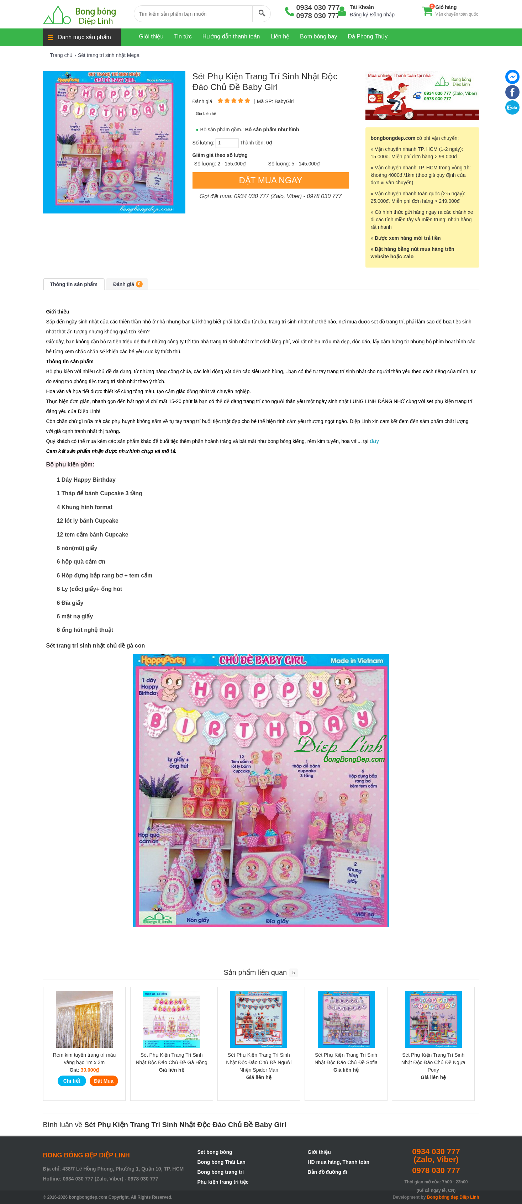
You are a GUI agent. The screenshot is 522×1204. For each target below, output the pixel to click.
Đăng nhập (382, 14)
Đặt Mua (104, 1081)
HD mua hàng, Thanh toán (338, 1162)
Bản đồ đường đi (327, 1172)
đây (374, 441)
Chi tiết (71, 1081)
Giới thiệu (319, 1152)
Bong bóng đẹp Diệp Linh (453, 1197)
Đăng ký (359, 14)
